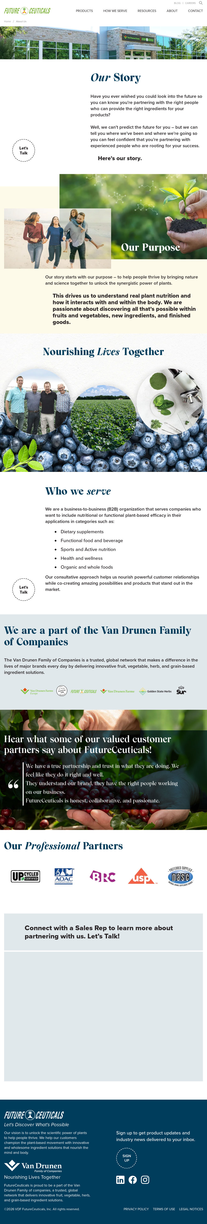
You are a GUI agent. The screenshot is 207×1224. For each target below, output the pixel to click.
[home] (27, 11)
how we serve (115, 11)
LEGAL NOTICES (191, 1210)
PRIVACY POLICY (136, 1210)
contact (195, 11)
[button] (201, 3)
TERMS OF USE (164, 1210)
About (172, 11)
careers (190, 3)
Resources (147, 11)
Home (7, 21)
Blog (177, 3)
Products (84, 11)
